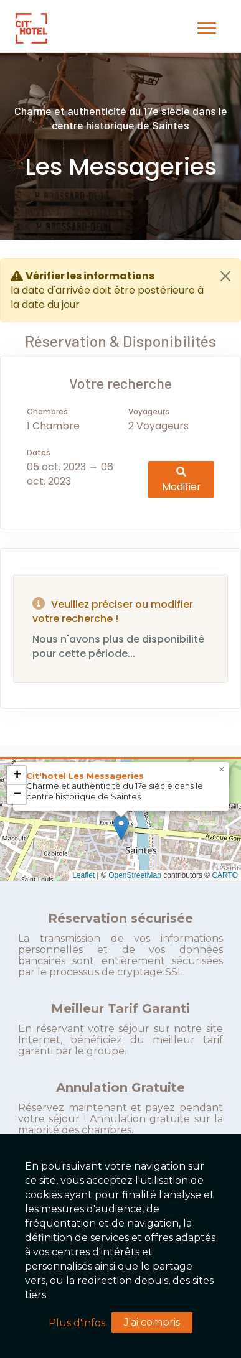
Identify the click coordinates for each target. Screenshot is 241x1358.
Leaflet (83, 875)
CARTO (225, 875)
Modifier (181, 479)
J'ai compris (152, 1322)
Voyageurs (148, 411)
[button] (121, 827)
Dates (38, 452)
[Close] (225, 276)
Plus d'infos (77, 1323)
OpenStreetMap (134, 875)
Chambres (47, 411)
